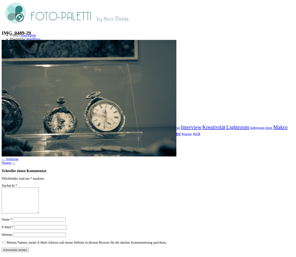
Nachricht (9, 185)
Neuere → (8, 162)
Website (7, 239)
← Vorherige (10, 159)
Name (7, 224)
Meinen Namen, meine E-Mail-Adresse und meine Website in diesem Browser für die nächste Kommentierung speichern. (87, 247)
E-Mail (7, 232)
